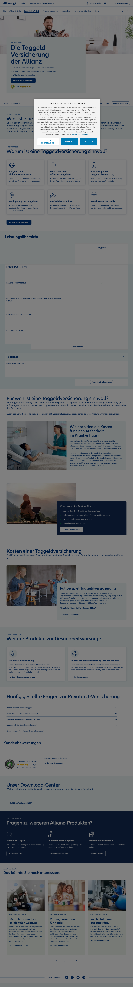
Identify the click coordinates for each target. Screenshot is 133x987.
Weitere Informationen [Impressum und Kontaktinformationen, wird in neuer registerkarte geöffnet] (79, 134)
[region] (67, 124)
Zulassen (88, 142)
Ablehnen (69, 142)
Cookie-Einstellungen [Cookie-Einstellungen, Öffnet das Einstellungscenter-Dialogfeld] (48, 142)
